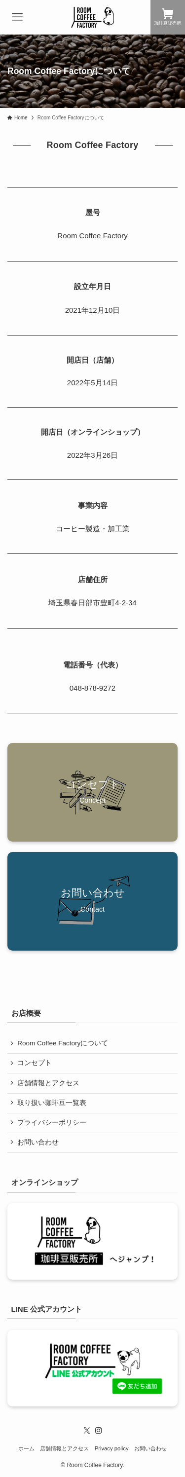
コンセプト (34, 1063)
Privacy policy (112, 1448)
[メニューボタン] (17, 17)
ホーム (26, 1448)
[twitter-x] (86, 1430)
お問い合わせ (38, 1142)
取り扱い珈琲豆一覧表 (51, 1103)
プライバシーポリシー (51, 1122)
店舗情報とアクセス (48, 1083)
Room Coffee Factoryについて (62, 1043)
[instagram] (98, 1430)
